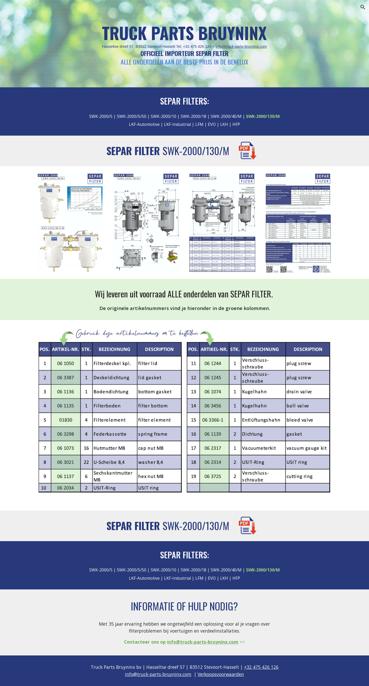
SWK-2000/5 (100, 116)
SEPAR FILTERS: (184, 101)
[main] (184, 43)
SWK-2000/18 (193, 116)
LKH (224, 124)
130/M (217, 150)
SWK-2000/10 (163, 116)
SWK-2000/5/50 (131, 116)
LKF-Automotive (144, 124)
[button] (363, 7)
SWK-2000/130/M (195, 525)
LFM (198, 124)
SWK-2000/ (184, 150)
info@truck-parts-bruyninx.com (241, 46)
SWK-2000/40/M (226, 116)
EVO (212, 124)
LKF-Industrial (177, 124)
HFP (236, 124)
